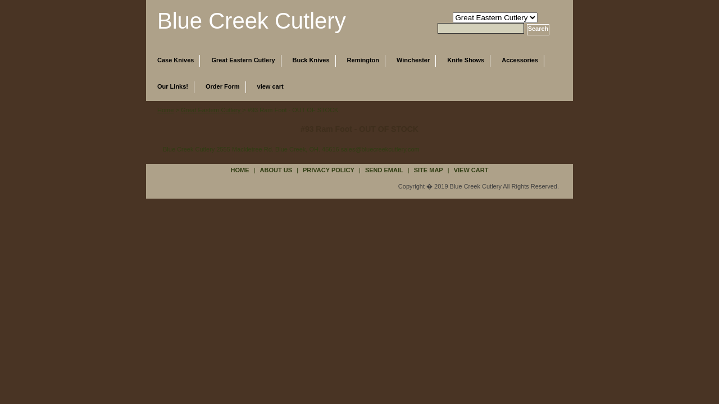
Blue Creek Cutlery (251, 20)
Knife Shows (465, 60)
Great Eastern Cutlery (243, 60)
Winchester (413, 60)
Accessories (520, 60)
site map (428, 170)
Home (165, 110)
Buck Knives (311, 60)
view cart (270, 86)
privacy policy (328, 170)
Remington (363, 60)
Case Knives (175, 60)
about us (276, 170)
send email (384, 170)
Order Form (223, 86)
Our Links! (172, 86)
